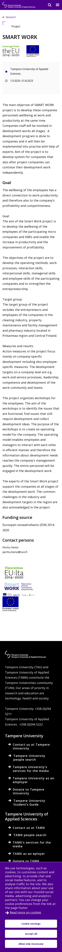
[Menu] (56, 5)
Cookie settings (31, 923)
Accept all (31, 933)
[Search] (48, 5)
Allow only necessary (31, 943)
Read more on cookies (25, 912)
